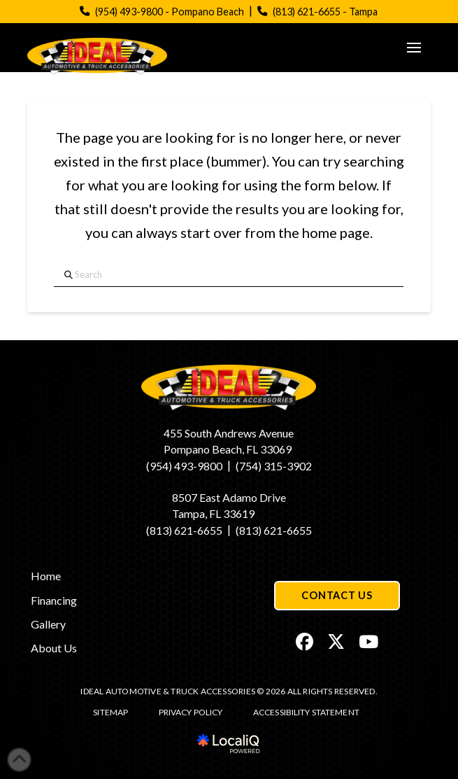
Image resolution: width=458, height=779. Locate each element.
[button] (414, 47)
